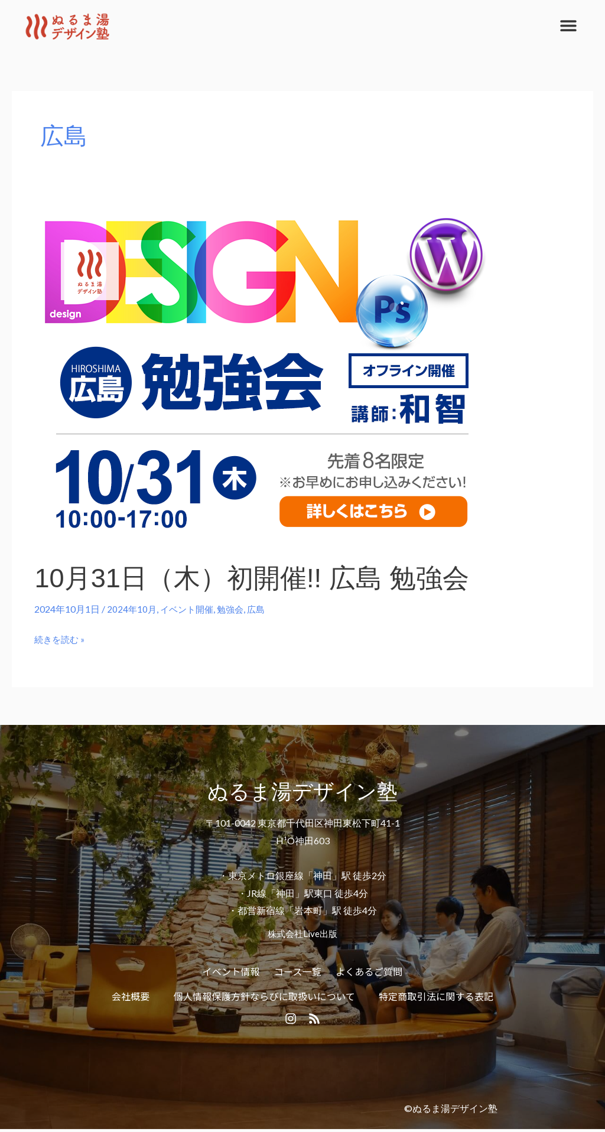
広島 (262, 608)
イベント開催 (189, 608)
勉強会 (236, 608)
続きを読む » (61, 637)
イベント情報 (231, 971)
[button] (568, 25)
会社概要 (131, 995)
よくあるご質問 (369, 971)
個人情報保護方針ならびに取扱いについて (264, 995)
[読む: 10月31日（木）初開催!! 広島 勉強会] (261, 378)
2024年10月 (132, 608)
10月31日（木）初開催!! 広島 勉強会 (265, 577)
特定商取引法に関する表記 (436, 995)
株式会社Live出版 (302, 932)
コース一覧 (297, 971)
